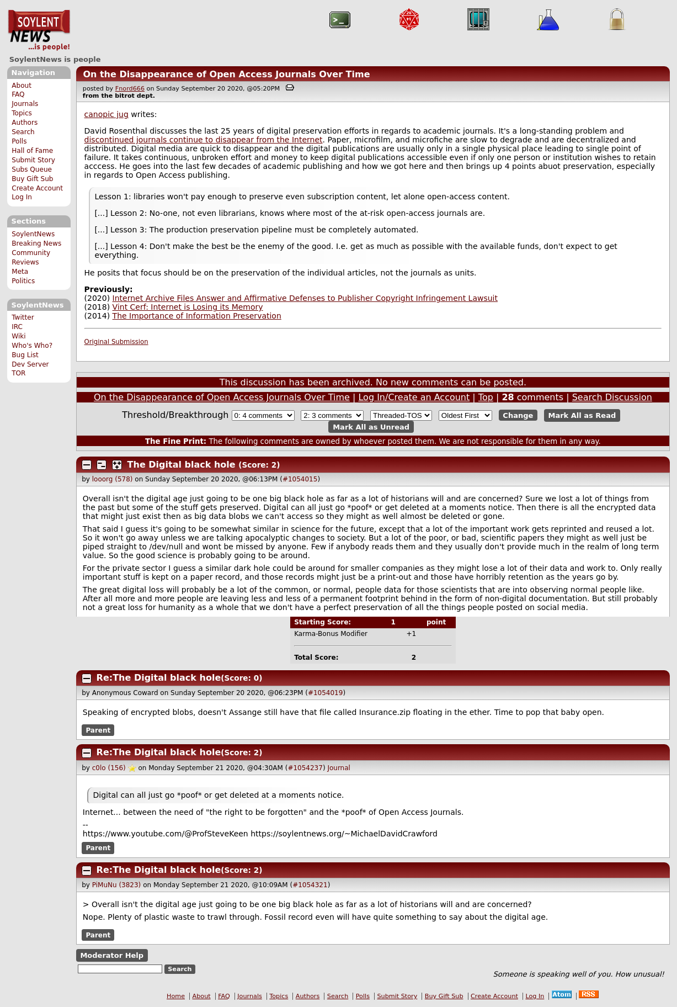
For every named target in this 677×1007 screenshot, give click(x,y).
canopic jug (106, 114)
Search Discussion (612, 397)
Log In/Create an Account (414, 397)
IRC (17, 327)
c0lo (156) (109, 768)
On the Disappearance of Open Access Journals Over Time (226, 74)
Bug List (25, 355)
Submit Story (33, 160)
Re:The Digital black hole (159, 677)
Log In (22, 197)
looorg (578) (112, 479)
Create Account (37, 188)
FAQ (18, 94)
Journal (338, 768)
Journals (25, 104)
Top (485, 397)
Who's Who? (32, 345)
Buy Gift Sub (32, 179)
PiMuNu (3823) (116, 885)
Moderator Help (111, 955)
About (21, 85)
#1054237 (305, 768)
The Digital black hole (181, 464)
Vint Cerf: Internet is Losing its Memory (188, 307)
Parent (98, 730)
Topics (22, 113)
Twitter (23, 317)
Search (23, 132)
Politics (23, 281)
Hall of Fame (32, 151)
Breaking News (36, 243)
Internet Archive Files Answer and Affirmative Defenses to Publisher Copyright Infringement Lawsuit (305, 298)
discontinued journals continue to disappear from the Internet (203, 139)
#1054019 (325, 693)
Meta (20, 271)
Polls (19, 141)
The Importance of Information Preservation (197, 315)
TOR (18, 373)
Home (176, 996)
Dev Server (30, 364)
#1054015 (300, 479)
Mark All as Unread (371, 426)
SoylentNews (39, 30)
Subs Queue (32, 169)
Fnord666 (130, 88)
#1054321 (310, 885)
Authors (25, 122)
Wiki (18, 336)
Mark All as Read (582, 415)
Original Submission (116, 342)
